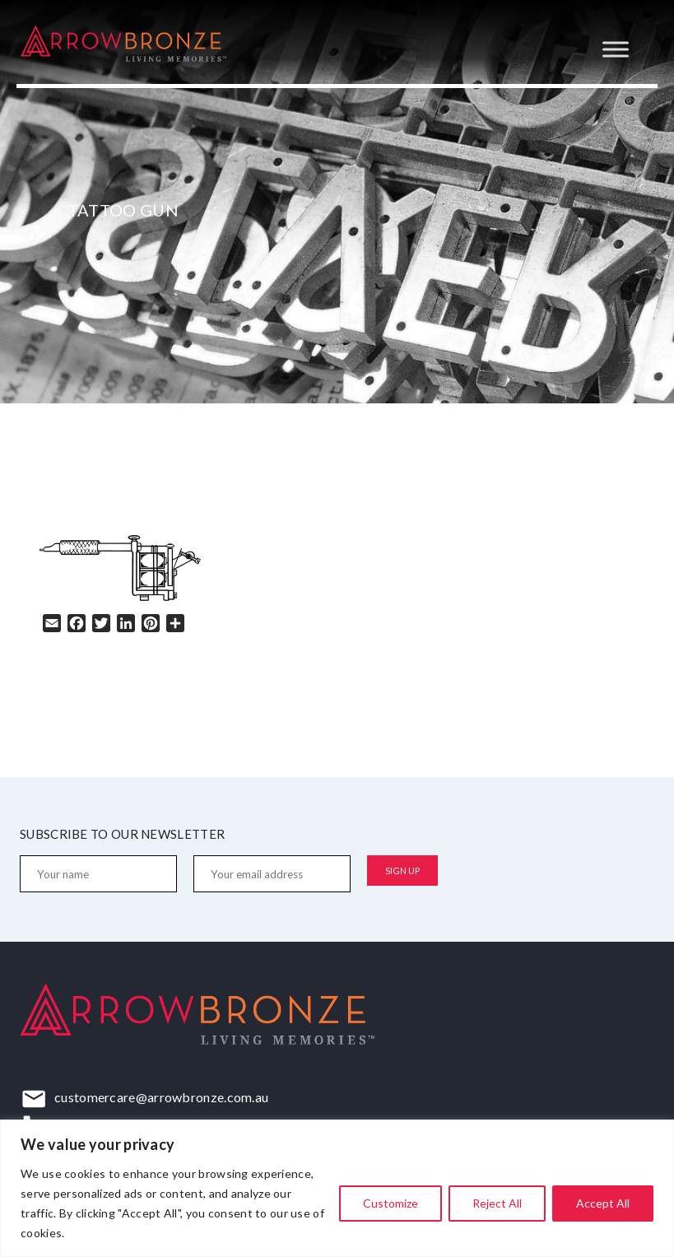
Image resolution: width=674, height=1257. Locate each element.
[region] (337, 1188)
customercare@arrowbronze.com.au (161, 1097)
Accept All (603, 1203)
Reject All (497, 1203)
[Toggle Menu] (615, 49)
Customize (390, 1203)
